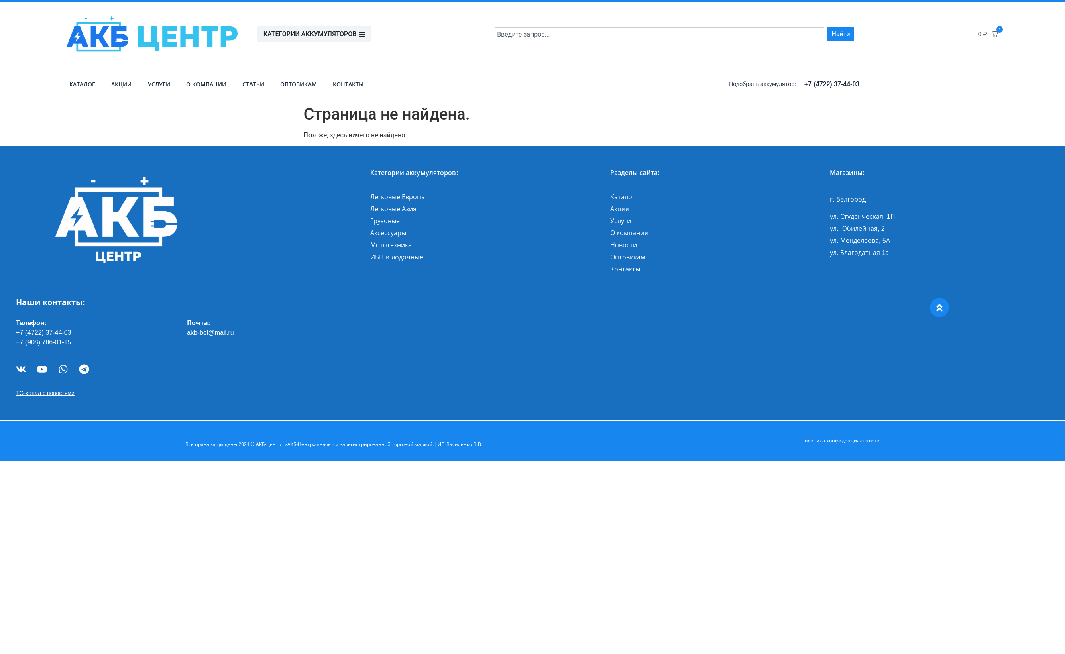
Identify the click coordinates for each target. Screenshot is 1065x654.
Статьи (253, 84)
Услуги (159, 84)
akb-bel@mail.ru (210, 332)
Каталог (82, 84)
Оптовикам (298, 84)
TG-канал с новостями (45, 393)
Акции (121, 84)
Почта (197, 323)
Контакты (348, 84)
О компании (206, 84)
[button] (988, 34)
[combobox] (659, 34)
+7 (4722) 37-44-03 (831, 84)
